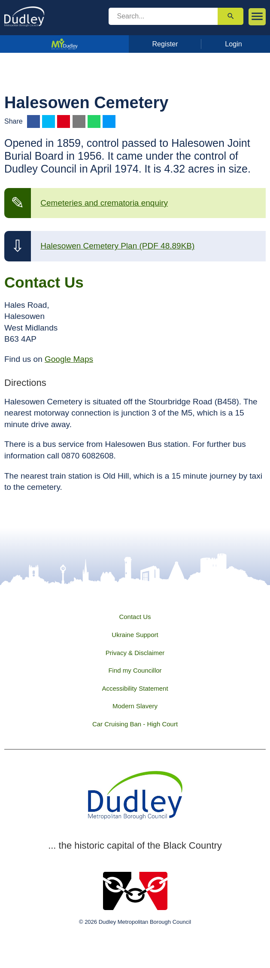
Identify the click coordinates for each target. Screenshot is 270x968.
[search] (163, 16)
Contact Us (135, 616)
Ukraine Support (135, 634)
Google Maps (69, 359)
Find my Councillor (134, 670)
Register (165, 44)
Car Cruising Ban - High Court (135, 724)
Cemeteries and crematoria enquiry (104, 202)
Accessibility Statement (135, 688)
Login (233, 44)
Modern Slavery (135, 706)
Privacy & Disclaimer (135, 652)
